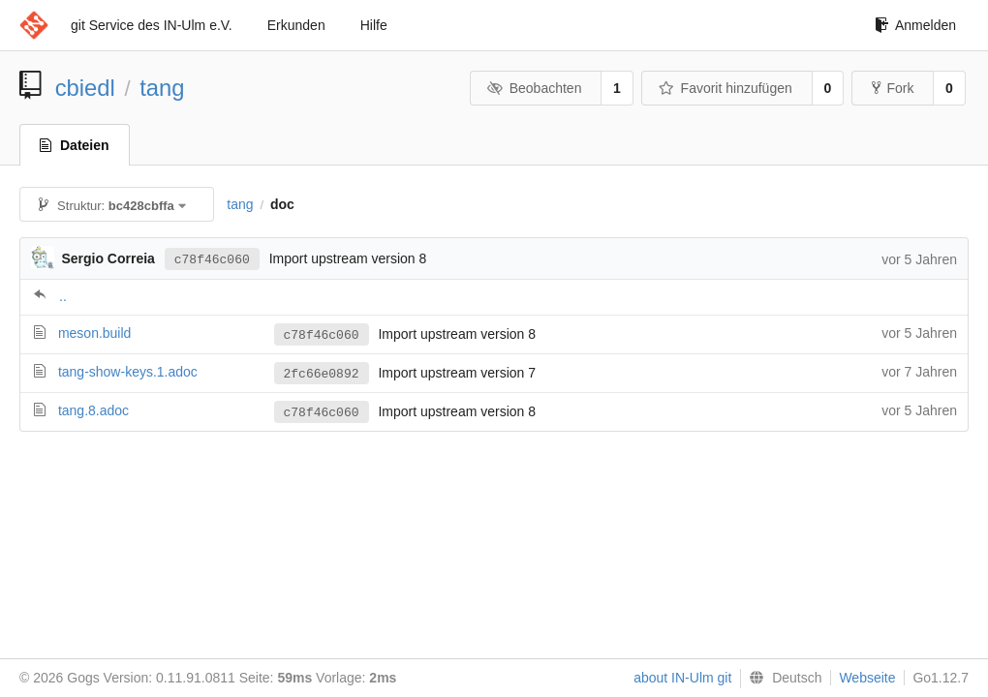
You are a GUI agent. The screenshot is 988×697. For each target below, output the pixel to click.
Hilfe (373, 25)
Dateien (74, 145)
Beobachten (534, 88)
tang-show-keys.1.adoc (128, 371)
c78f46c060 (212, 258)
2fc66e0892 (321, 373)
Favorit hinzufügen (725, 88)
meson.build (95, 333)
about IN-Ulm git (682, 677)
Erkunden (296, 25)
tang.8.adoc (93, 410)
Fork (892, 88)
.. (63, 296)
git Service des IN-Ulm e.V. (151, 25)
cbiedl (85, 88)
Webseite (867, 677)
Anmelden (915, 25)
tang (161, 88)
